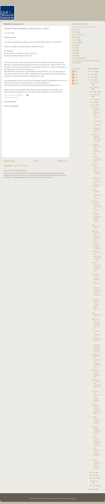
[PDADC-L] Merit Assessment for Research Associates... (96, 170)
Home (36, 161)
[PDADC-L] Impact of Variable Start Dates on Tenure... (96, 205)
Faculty (74, 40)
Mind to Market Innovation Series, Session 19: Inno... (96, 464)
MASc (74, 45)
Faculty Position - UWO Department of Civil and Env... (96, 441)
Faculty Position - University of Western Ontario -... (96, 420)
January (95, 486)
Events (74, 37)
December (95, 82)
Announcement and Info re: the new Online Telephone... (96, 292)
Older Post (62, 161)
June (94, 105)
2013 (92, 71)
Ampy (76, 74)
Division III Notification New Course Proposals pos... (96, 149)
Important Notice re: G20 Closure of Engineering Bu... (96, 235)
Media (74, 48)
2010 (92, 80)
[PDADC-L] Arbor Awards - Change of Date (96, 373)
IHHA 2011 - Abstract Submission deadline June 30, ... (96, 323)
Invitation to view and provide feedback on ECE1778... (96, 280)
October (95, 92)
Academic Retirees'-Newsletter (82, 27)
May (94, 472)
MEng (74, 50)
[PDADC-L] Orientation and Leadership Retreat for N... (96, 384)
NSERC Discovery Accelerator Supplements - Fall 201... (96, 267)
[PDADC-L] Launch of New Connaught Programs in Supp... (96, 255)
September (96, 95)
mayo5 (59, 498)
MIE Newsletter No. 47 (96, 314)
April (94, 475)
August (94, 99)
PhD (16, 97)
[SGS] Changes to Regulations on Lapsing (96, 194)
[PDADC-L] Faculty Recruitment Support (96, 245)
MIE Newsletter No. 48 (96, 226)
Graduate (75, 42)
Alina (76, 71)
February (95, 481)
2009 (92, 489)
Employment (76, 34)
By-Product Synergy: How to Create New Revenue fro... (96, 305)
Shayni (76, 83)
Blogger (72, 498)
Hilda (76, 80)
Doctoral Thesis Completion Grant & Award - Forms (96, 217)
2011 (92, 77)
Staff (73, 55)
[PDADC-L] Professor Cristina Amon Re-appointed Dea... (96, 409)
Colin (76, 77)
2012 (92, 74)
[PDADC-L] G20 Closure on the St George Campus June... (96, 397)
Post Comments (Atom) (20, 165)
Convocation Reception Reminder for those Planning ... (96, 348)
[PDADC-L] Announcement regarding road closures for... (96, 113)
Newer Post (9, 161)
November (95, 87)
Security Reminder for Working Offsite (96, 158)
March (94, 478)
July (93, 102)
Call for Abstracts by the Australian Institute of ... (96, 452)
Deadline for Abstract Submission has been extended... (96, 138)
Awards (11, 97)
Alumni (74, 29)
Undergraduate (77, 58)
